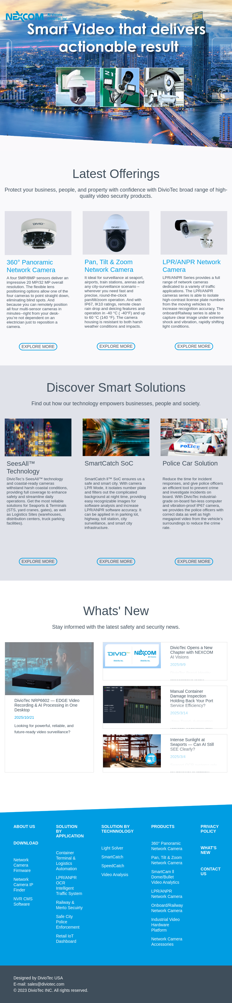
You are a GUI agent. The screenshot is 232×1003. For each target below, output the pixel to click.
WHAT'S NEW (209, 850)
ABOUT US (24, 826)
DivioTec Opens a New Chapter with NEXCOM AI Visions (191, 652)
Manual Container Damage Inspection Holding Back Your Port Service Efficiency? (191, 698)
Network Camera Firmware (22, 865)
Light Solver (112, 848)
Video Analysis (115, 874)
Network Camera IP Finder (23, 884)
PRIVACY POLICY (210, 829)
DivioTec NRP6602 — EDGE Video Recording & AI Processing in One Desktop (46, 705)
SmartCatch (112, 857)
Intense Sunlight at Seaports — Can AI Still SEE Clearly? (192, 744)
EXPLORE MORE (38, 346)
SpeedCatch (113, 865)
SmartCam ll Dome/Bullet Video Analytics (165, 877)
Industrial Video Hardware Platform (165, 924)
